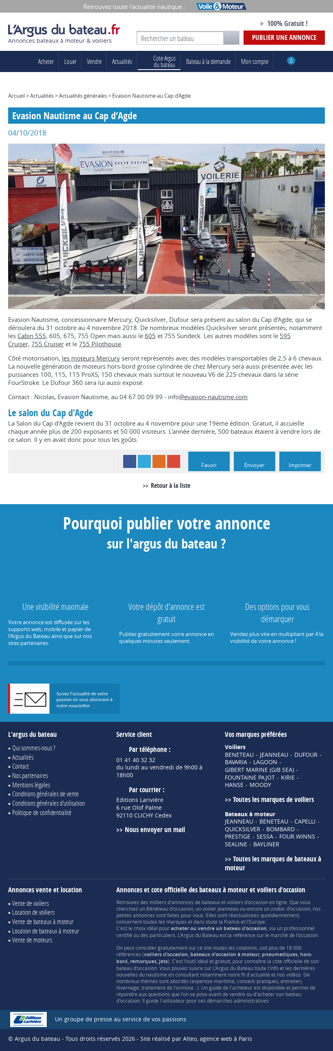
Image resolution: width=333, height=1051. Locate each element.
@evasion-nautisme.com (213, 397)
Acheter (46, 61)
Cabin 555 (31, 336)
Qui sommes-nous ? (33, 747)
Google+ (173, 461)
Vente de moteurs (32, 939)
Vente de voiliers (30, 903)
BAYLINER (266, 844)
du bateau (159, 61)
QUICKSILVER (242, 829)
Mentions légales (31, 784)
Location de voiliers (33, 912)
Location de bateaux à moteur (45, 930)
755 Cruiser (47, 344)
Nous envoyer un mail (155, 829)
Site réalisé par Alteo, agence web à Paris (196, 1038)
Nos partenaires (30, 775)
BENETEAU (239, 754)
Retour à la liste (170, 485)
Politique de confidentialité (42, 812)
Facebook (129, 461)
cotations (246, 947)
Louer (70, 61)
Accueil (16, 95)
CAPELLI (305, 821)
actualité (260, 974)
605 (150, 336)
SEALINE (236, 844)
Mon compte (254, 61)
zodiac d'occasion (290, 908)
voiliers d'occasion (247, 902)
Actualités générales (83, 95)
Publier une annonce (284, 37)
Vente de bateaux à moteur (43, 921)
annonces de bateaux (196, 902)
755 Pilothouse (100, 344)
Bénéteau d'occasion (169, 908)
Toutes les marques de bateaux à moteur (273, 863)
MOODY (260, 785)
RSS (158, 461)
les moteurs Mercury (91, 358)
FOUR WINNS (297, 836)
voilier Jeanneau (220, 908)
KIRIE (288, 777)
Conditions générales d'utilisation (48, 803)
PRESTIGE (237, 836)
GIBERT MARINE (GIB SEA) (259, 770)
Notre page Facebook (235, 24)
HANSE (234, 785)
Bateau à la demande (208, 61)
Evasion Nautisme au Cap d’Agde (151, 95)
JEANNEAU (274, 754)
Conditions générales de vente (45, 793)
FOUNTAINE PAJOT (250, 777)
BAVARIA (236, 762)
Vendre (94, 61)
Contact (20, 766)
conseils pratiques (257, 981)
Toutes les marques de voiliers (273, 799)
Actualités (122, 61)
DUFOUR (306, 754)
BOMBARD (280, 829)
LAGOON (265, 762)
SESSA (265, 836)
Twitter (144, 461)
